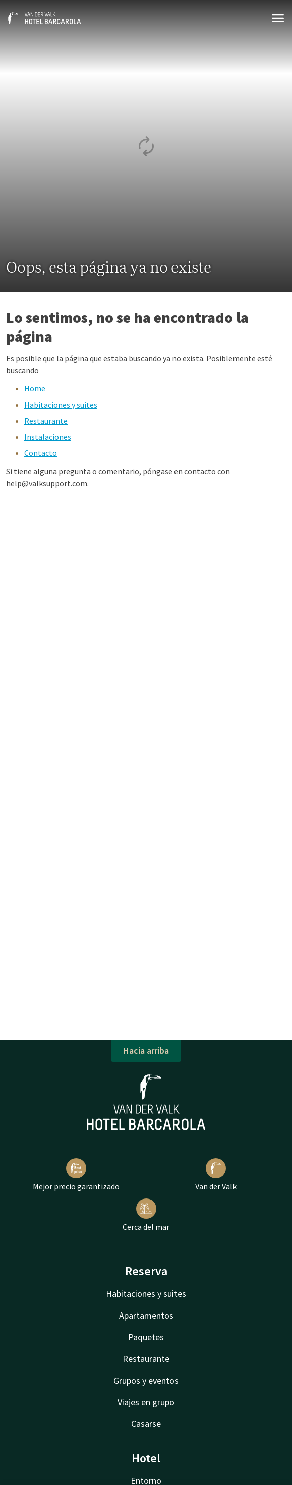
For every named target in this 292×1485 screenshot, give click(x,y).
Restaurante (46, 421)
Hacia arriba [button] (146, 1050)
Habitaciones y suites (60, 404)
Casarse (146, 1424)
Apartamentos (146, 1315)
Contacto (40, 453)
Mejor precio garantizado (76, 1174)
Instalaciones (47, 437)
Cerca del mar (146, 1215)
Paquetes (146, 1337)
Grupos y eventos (146, 1380)
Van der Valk (216, 1174)
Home (34, 388)
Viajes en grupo (146, 1402)
